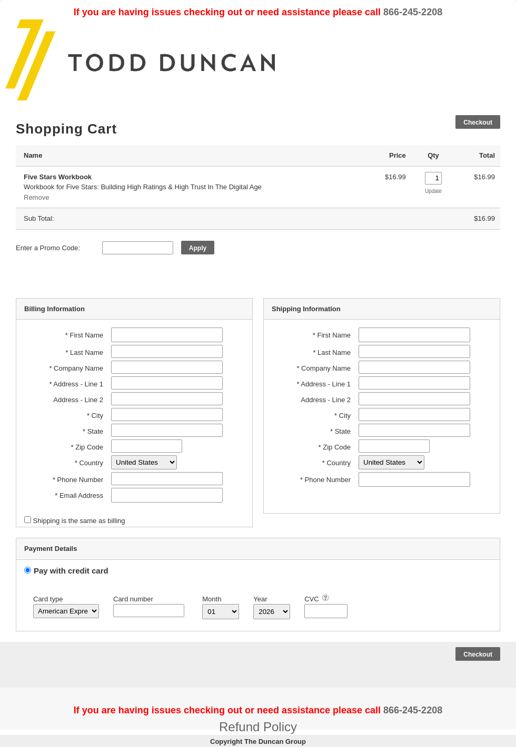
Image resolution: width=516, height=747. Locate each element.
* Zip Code (87, 447)
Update (433, 191)
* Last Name (84, 352)
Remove (36, 197)
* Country (89, 463)
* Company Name (76, 368)
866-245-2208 (412, 12)
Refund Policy (258, 727)
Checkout (477, 122)
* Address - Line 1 (76, 384)
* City (95, 415)
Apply (197, 248)
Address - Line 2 (78, 400)
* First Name (84, 335)
